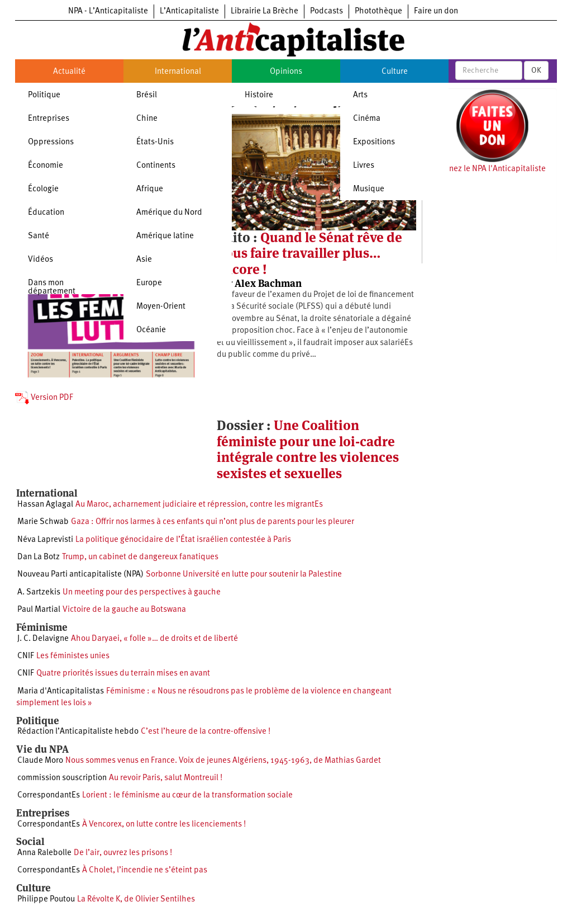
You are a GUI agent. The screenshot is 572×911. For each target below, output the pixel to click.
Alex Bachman (268, 283)
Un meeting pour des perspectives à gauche (142, 592)
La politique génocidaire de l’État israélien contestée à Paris (183, 540)
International (178, 72)
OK (536, 70)
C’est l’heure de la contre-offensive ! (205, 732)
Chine (147, 119)
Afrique (149, 189)
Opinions (286, 72)
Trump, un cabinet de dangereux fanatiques (140, 557)
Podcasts (326, 11)
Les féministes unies (72, 656)
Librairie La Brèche (264, 11)
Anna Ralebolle (44, 853)
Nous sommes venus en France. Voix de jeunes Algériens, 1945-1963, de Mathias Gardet (223, 761)
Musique (368, 189)
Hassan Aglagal (45, 505)
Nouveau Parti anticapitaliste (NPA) (80, 574)
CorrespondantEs (48, 795)
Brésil (146, 95)
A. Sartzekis (38, 592)
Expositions (374, 142)
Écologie (43, 189)
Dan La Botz (38, 557)
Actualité (69, 72)
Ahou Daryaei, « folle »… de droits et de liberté (154, 639)
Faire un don (436, 11)
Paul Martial (38, 610)
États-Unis (155, 142)
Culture (395, 72)
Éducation (46, 213)
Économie (45, 166)
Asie (144, 260)
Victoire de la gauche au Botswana (124, 610)
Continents (155, 166)
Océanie (151, 330)
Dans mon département (51, 287)
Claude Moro (40, 761)
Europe (149, 283)
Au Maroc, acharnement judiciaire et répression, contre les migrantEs (199, 505)
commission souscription (62, 778)
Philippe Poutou (46, 899)
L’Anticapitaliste (189, 11)
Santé (38, 236)
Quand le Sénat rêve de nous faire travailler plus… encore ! (309, 253)
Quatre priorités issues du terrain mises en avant (123, 673)
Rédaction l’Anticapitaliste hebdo (78, 732)
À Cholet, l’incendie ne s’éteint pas (144, 870)
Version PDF (44, 398)
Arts (360, 95)
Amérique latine (165, 236)
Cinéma (366, 119)
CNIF (25, 656)
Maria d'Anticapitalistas (60, 691)
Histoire (259, 95)
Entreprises (48, 119)
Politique (44, 95)
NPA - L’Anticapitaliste (108, 11)
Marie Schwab (43, 522)
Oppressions (51, 142)
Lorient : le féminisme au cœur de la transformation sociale (187, 795)
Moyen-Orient (160, 307)
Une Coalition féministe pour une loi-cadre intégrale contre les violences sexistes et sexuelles (308, 449)
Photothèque (378, 11)
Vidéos (40, 260)
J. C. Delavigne (43, 639)
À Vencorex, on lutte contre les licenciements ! (164, 824)
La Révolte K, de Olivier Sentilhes (136, 899)
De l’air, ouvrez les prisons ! (123, 853)
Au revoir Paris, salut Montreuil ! (165, 778)
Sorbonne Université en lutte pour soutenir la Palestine (244, 574)
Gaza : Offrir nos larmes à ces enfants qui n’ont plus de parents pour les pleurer (212, 522)
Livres (363, 166)
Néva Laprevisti (45, 540)
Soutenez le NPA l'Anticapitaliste (487, 169)
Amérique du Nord (169, 213)
